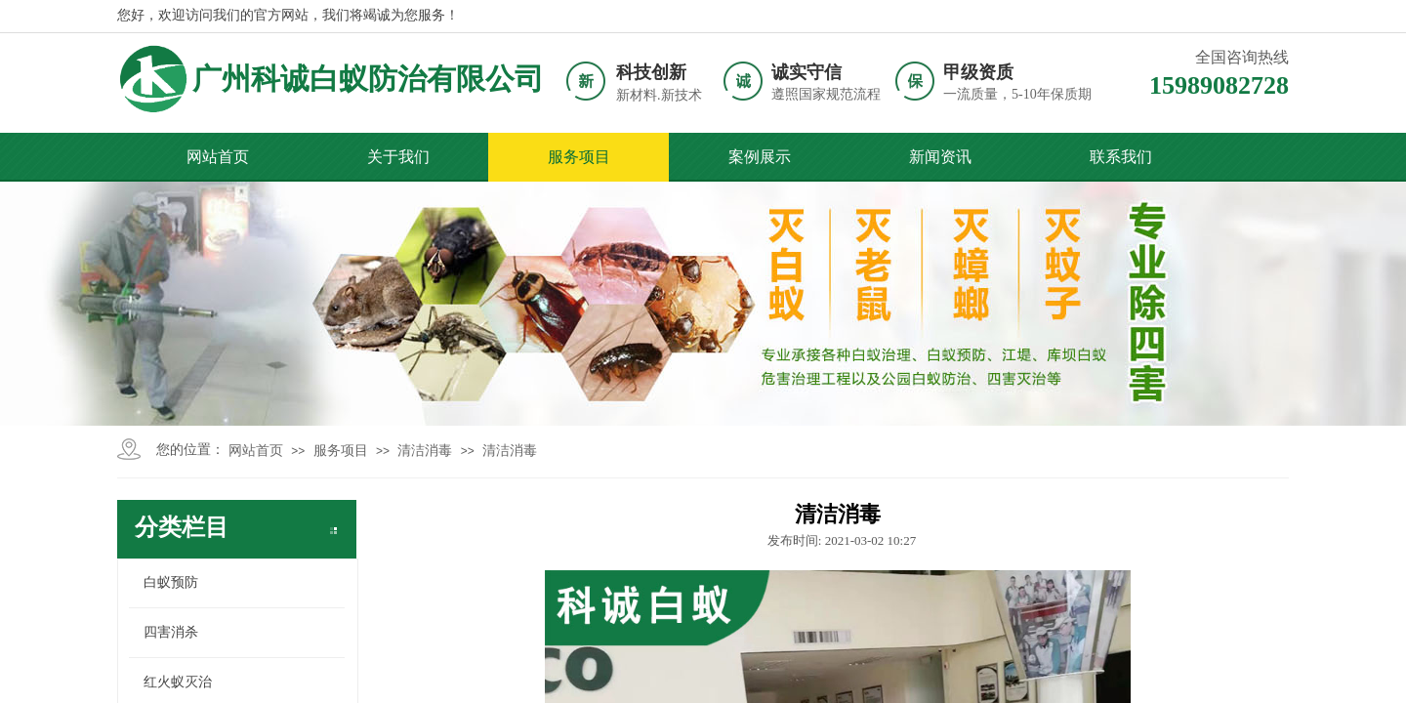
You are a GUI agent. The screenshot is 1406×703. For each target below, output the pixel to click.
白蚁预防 (171, 582)
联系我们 (1121, 156)
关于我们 (398, 156)
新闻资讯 (940, 156)
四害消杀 (171, 632)
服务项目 (579, 156)
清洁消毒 (424, 450)
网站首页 (217, 156)
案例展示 (759, 156)
